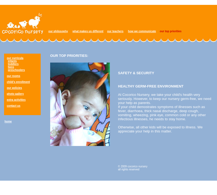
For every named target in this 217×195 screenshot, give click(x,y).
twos (11, 67)
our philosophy (58, 31)
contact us (13, 105)
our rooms (13, 75)
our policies (14, 87)
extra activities (16, 99)
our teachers (115, 31)
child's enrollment (18, 81)
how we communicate (142, 31)
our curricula (15, 58)
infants (12, 61)
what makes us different (87, 31)
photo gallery (15, 93)
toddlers (13, 64)
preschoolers (16, 70)
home (8, 121)
